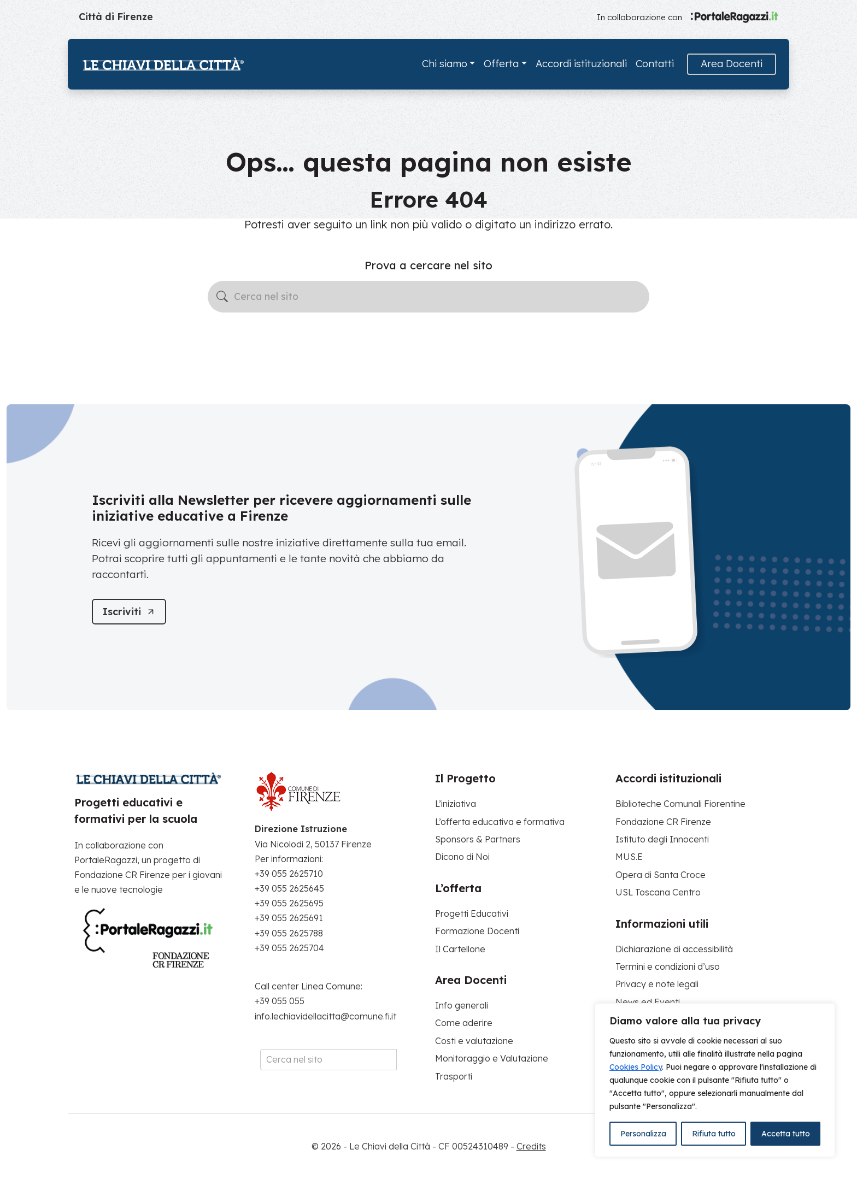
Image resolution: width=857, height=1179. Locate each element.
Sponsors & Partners (477, 839)
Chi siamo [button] (444, 63)
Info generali (461, 1005)
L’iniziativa (455, 803)
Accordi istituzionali (581, 63)
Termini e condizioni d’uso (667, 966)
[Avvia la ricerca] (222, 296)
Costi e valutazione (474, 1040)
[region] (715, 1080)
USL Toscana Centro (658, 892)
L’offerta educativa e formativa (500, 821)
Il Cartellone (460, 949)
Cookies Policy (635, 1067)
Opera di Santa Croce (660, 874)
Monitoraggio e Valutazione (491, 1058)
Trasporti (453, 1076)
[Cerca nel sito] (428, 297)
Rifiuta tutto (714, 1134)
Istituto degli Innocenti (662, 839)
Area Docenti (731, 63)
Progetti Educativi (471, 913)
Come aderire (463, 1022)
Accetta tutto (785, 1134)
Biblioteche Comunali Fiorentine (680, 803)
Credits (531, 1146)
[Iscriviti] (129, 611)
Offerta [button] (501, 63)
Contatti (655, 63)
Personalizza (643, 1134)
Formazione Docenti (477, 930)
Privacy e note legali (656, 983)
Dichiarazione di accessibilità (674, 949)
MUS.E (629, 856)
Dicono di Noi (462, 856)
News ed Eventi (647, 1002)
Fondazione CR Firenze (663, 821)
